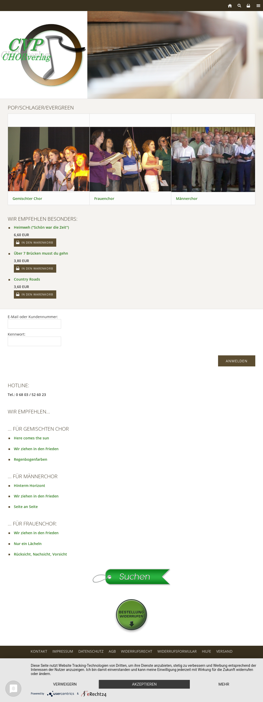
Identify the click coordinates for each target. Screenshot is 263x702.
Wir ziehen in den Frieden (36, 448)
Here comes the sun (31, 438)
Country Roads (27, 279)
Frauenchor (104, 198)
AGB (112, 651)
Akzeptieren (144, 684)
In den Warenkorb (37, 242)
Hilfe (206, 651)
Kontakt (39, 651)
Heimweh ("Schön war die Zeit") (41, 227)
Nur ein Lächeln (28, 543)
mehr (224, 684)
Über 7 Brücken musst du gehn (41, 253)
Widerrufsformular (177, 651)
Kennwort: (16, 334)
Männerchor (187, 198)
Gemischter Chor (27, 198)
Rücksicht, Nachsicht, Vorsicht (40, 554)
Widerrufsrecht (136, 651)
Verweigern (65, 684)
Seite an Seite (26, 506)
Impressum (62, 651)
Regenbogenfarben (30, 459)
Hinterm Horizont (29, 485)
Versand (224, 651)
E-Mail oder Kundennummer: (33, 316)
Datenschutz (91, 651)
